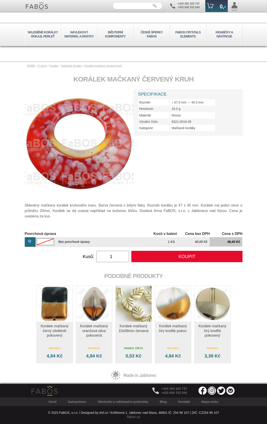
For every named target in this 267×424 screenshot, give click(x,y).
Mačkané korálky (71, 65)
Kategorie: (146, 128)
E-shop (42, 65)
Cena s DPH (232, 234)
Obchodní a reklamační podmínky (123, 402)
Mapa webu (209, 402)
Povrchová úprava (40, 234)
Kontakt (184, 402)
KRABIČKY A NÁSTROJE (224, 34)
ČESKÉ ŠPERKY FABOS (152, 34)
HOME (31, 65)
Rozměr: (145, 102)
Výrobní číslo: (149, 121)
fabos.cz (133, 417)
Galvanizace (77, 402)
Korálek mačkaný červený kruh (103, 65)
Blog (163, 402)
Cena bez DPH (197, 234)
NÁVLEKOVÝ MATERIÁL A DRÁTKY (79, 34)
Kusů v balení (165, 234)
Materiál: (145, 115)
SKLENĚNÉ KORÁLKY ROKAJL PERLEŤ (43, 34)
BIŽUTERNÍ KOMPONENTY (115, 34)
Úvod (52, 402)
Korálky (54, 65)
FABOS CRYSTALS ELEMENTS (188, 34)
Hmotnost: (146, 109)
